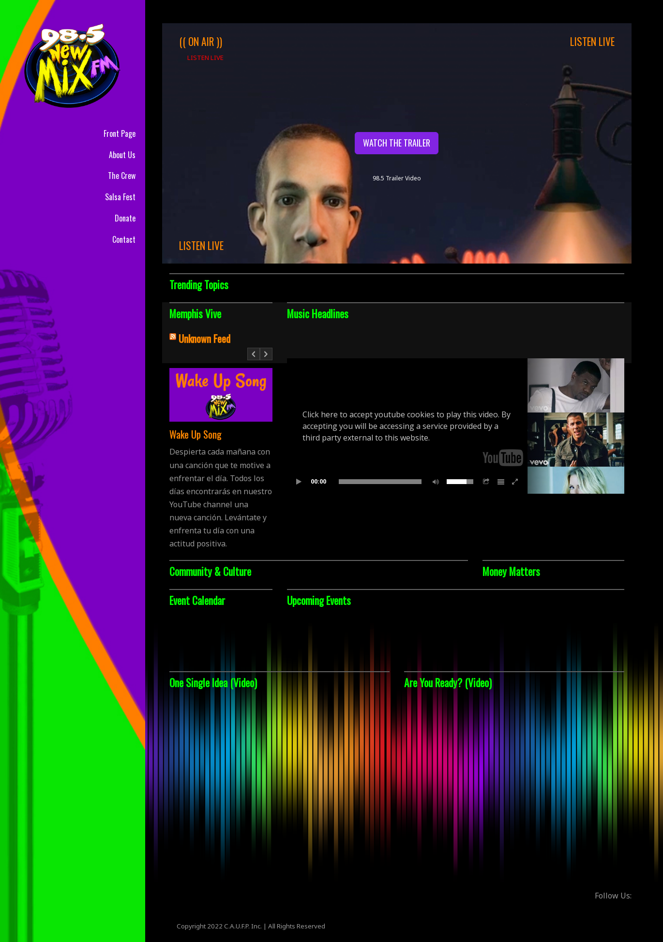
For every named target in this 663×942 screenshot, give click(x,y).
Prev (254, 358)
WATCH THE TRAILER (396, 142)
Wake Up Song (195, 434)
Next (266, 358)
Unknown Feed (204, 338)
